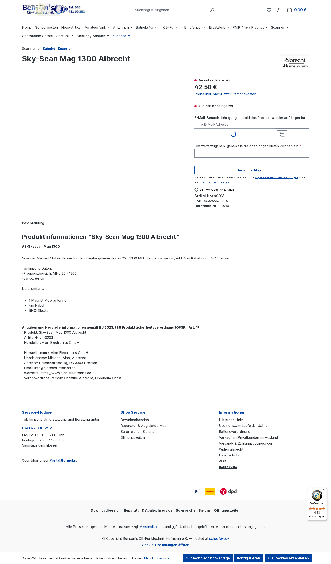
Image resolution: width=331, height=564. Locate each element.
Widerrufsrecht (231, 449)
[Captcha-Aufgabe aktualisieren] (282, 134)
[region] (104, 127)
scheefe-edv (219, 538)
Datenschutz (229, 455)
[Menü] (324, 490)
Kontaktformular (63, 460)
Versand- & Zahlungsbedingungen (246, 443)
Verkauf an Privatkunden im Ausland (248, 437)
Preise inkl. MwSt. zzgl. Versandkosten (225, 94)
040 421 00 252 (37, 428)
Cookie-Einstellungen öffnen (165, 545)
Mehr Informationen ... (159, 558)
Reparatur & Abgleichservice (143, 426)
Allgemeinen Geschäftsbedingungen (276, 177)
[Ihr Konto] (279, 10)
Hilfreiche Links (231, 420)
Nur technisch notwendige (208, 558)
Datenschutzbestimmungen (215, 182)
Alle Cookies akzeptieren (288, 558)
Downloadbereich (135, 420)
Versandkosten (152, 527)
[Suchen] (212, 10)
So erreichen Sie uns (137, 431)
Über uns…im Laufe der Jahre (243, 426)
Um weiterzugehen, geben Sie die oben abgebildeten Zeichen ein (247, 146)
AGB (222, 461)
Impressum (228, 467)
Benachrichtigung (252, 170)
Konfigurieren (248, 558)
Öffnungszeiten (133, 437)
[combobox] (170, 10)
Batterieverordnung (234, 431)
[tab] (33, 223)
